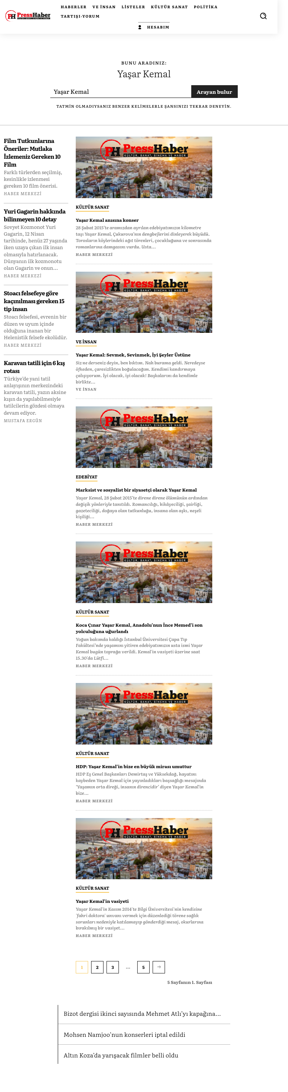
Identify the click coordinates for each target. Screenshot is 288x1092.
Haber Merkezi (23, 193)
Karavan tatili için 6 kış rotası (34, 366)
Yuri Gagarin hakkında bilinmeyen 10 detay (35, 215)
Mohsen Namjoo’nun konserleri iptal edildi (121, 1052)
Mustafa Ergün (23, 420)
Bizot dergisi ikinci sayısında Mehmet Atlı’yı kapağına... (138, 1031)
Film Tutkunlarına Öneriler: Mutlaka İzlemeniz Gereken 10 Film (32, 152)
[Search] (214, 91)
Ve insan (86, 341)
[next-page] (159, 986)
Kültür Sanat (92, 207)
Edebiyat (87, 483)
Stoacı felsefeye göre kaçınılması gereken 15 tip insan (34, 301)
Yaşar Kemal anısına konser (115, 219)
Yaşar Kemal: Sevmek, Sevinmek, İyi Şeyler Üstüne (136, 357)
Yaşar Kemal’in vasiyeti (109, 920)
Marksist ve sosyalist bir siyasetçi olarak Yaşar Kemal (142, 499)
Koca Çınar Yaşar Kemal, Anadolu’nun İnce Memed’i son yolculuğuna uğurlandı (136, 640)
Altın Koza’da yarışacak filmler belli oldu (118, 1072)
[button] (263, 16)
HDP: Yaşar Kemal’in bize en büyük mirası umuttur (134, 781)
